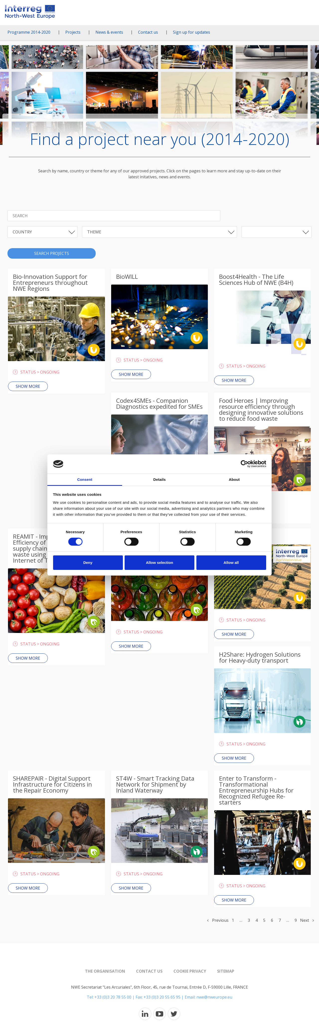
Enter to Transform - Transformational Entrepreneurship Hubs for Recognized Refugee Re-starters (256, 790)
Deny (87, 562)
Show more (28, 386)
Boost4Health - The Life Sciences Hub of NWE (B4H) (256, 279)
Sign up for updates (191, 32)
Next (307, 920)
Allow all (231, 562)
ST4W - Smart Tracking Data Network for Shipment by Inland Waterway (155, 784)
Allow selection (159, 562)
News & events (109, 32)
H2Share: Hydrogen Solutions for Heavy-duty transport (260, 657)
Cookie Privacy (189, 971)
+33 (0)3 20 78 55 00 (112, 997)
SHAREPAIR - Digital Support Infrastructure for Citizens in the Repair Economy (52, 784)
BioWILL (127, 276)
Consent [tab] (84, 479)
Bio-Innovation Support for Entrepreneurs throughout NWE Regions (50, 282)
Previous (218, 920)
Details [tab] (159, 479)
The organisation (105, 971)
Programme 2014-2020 (28, 32)
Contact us (148, 32)
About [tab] (234, 479)
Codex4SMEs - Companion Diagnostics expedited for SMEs (159, 403)
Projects (72, 32)
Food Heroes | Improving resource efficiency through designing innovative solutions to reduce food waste (261, 409)
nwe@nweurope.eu (214, 997)
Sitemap (225, 971)
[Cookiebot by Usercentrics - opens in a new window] (244, 464)
